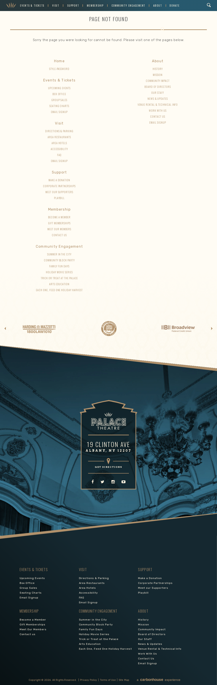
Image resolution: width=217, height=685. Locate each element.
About (157, 5)
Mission (158, 75)
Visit (55, 5)
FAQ (59, 155)
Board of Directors (157, 87)
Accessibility (59, 149)
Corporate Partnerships (59, 186)
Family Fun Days (59, 266)
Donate (175, 5)
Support (73, 5)
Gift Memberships (59, 223)
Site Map (124, 680)
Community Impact (158, 81)
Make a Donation (59, 180)
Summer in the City (59, 254)
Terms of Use (108, 680)
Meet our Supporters (59, 192)
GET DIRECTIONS (108, 467)
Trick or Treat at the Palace (59, 278)
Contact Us (157, 116)
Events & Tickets (32, 5)
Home (59, 61)
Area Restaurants (59, 137)
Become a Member (59, 217)
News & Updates (158, 98)
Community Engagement (128, 5)
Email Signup (59, 112)
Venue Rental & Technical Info (158, 104)
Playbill (59, 198)
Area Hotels (59, 143)
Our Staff (157, 92)
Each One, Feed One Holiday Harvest (59, 290)
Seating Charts (59, 106)
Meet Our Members (59, 229)
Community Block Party (59, 260)
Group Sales (59, 100)
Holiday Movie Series (59, 272)
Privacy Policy (88, 680)
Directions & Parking (59, 131)
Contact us (59, 235)
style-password (59, 69)
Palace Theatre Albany (11, 5)
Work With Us (158, 110)
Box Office (59, 94)
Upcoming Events (59, 88)
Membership (95, 5)
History (158, 69)
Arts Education (59, 284)
